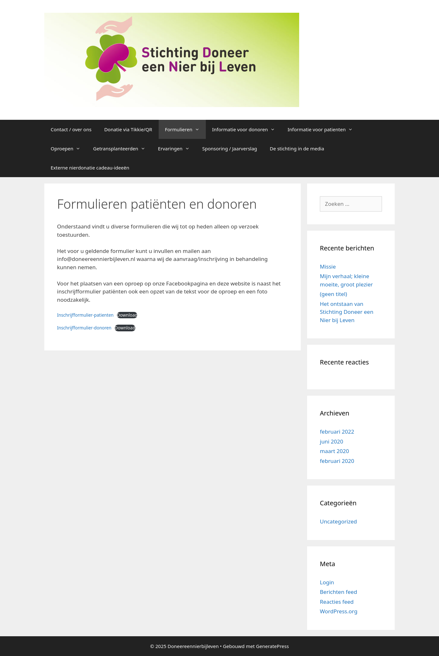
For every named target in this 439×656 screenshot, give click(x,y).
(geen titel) (333, 294)
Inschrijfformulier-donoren (84, 328)
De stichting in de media (297, 148)
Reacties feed (337, 601)
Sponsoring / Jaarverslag (229, 148)
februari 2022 (337, 431)
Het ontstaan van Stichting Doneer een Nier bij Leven (346, 312)
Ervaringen (177, 148)
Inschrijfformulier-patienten (85, 315)
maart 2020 (334, 451)
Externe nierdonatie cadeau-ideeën (90, 167)
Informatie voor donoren (246, 129)
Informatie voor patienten (323, 129)
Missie (328, 266)
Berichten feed (338, 591)
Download (127, 315)
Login (327, 582)
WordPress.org (338, 611)
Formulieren (185, 129)
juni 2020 (331, 441)
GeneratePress (272, 646)
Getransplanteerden (122, 148)
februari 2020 (337, 461)
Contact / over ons (71, 129)
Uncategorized (338, 521)
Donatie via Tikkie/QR (128, 129)
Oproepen (69, 148)
